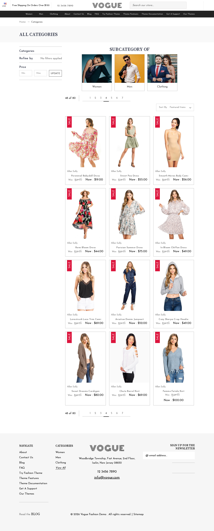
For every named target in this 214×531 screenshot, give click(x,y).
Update (55, 73)
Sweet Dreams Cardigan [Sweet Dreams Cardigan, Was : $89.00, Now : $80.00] (85, 391)
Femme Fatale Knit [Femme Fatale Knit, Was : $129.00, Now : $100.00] (173, 391)
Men (42, 14)
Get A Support (173, 14)
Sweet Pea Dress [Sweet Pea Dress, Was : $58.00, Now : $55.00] (129, 176)
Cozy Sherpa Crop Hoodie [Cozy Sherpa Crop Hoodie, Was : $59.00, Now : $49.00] (173, 319)
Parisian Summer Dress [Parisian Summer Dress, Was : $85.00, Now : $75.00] (129, 247)
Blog (89, 14)
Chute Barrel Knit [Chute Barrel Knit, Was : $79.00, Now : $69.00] (130, 391)
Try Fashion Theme (111, 14)
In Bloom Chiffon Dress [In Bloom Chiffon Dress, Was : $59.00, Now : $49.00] (173, 247)
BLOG (35, 514)
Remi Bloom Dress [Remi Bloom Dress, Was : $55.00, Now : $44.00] (85, 247)
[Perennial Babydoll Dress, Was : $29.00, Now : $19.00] (85, 142)
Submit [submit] (190, 455)
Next (128, 98)
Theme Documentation (152, 14)
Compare (190, 6)
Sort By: (163, 107)
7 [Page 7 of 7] (122, 98)
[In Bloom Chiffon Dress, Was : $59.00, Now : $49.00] (173, 214)
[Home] (21, 14)
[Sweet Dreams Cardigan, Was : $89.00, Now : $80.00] (85, 357)
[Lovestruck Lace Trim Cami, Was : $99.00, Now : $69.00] (85, 286)
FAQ (97, 14)
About (67, 14)
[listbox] (181, 107)
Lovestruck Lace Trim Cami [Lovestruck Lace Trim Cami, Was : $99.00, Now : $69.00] (85, 319)
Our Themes (189, 14)
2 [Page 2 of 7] (95, 98)
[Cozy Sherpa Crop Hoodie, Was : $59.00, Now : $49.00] (173, 286)
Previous (84, 98)
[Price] (40, 66)
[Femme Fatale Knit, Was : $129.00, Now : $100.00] (173, 357)
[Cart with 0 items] (208, 6)
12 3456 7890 (107, 471)
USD (5, 5)
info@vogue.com (107, 477)
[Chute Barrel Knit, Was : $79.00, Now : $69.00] (129, 357)
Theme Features (130, 14)
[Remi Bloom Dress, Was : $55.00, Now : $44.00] (85, 214)
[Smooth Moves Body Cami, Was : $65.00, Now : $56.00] (173, 142)
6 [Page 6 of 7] (117, 98)
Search (182, 5)
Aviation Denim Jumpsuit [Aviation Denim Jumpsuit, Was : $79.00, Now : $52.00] (129, 319)
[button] (40, 50)
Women (31, 14)
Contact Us (79, 14)
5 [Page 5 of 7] (111, 98)
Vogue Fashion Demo (93, 514)
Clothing (55, 14)
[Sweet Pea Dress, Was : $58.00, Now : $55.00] (129, 142)
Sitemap (138, 514)
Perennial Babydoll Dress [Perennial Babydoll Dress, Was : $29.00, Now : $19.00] (85, 176)
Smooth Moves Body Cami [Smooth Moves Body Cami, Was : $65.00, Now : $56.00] (173, 176)
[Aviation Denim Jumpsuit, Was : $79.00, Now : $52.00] (129, 286)
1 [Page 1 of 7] (90, 98)
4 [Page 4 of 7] (106, 98)
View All (60, 468)
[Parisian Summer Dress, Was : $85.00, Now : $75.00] (129, 214)
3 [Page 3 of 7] (100, 98)
